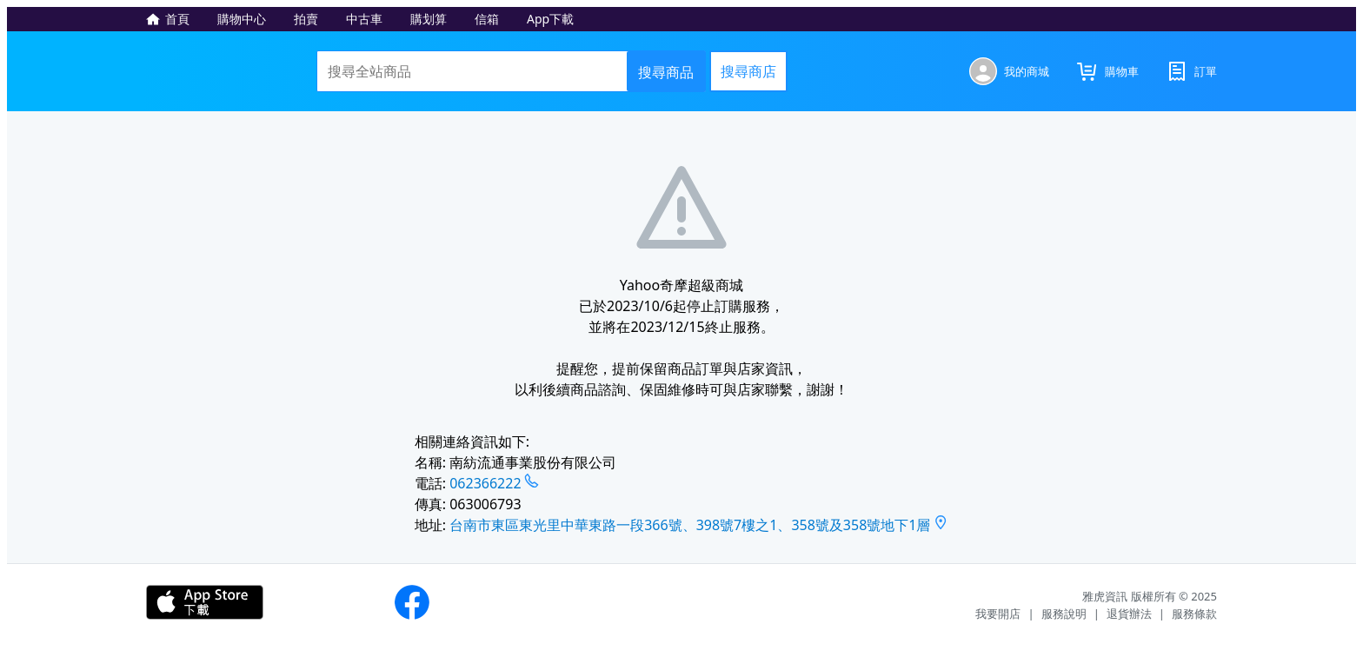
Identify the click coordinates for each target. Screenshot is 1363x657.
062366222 (485, 483)
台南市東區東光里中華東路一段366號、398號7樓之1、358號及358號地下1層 (689, 524)
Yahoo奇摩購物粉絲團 (412, 602)
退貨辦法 (1129, 613)
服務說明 (1064, 613)
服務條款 (1194, 613)
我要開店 (998, 613)
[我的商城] (1009, 71)
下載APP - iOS (204, 602)
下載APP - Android (329, 602)
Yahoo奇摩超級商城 (226, 71)
